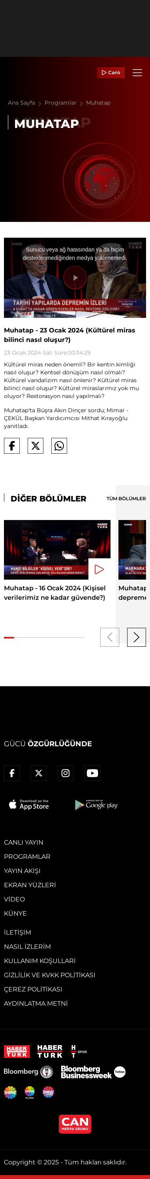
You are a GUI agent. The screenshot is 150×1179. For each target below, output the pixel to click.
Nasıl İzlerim (27, 946)
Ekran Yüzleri (30, 885)
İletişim (17, 932)
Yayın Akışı (22, 871)
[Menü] (137, 72)
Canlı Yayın (23, 842)
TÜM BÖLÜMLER (126, 498)
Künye (15, 913)
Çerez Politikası (33, 989)
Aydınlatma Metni (36, 1003)
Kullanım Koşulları (40, 961)
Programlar (65, 102)
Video (14, 899)
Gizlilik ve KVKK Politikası (50, 975)
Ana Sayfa (26, 102)
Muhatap (98, 102)
